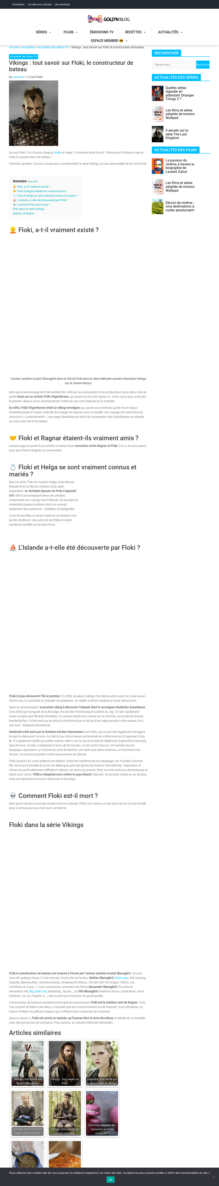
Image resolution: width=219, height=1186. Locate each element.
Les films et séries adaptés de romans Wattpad (180, 114)
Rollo (57, 152)
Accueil (13, 47)
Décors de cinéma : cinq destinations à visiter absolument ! (180, 206)
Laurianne (19, 77)
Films (71, 32)
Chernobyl (121, 978)
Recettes (135, 32)
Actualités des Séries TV (53, 47)
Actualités (170, 32)
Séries (44, 32)
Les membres (62, 4)
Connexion (18, 4)
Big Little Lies (38, 991)
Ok (110, 1179)
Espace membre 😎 (109, 41)
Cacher (33, 181)
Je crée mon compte (39, 4)
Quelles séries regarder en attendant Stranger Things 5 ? (180, 93)
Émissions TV (101, 32)
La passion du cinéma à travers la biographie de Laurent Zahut (180, 166)
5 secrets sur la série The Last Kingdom (177, 134)
